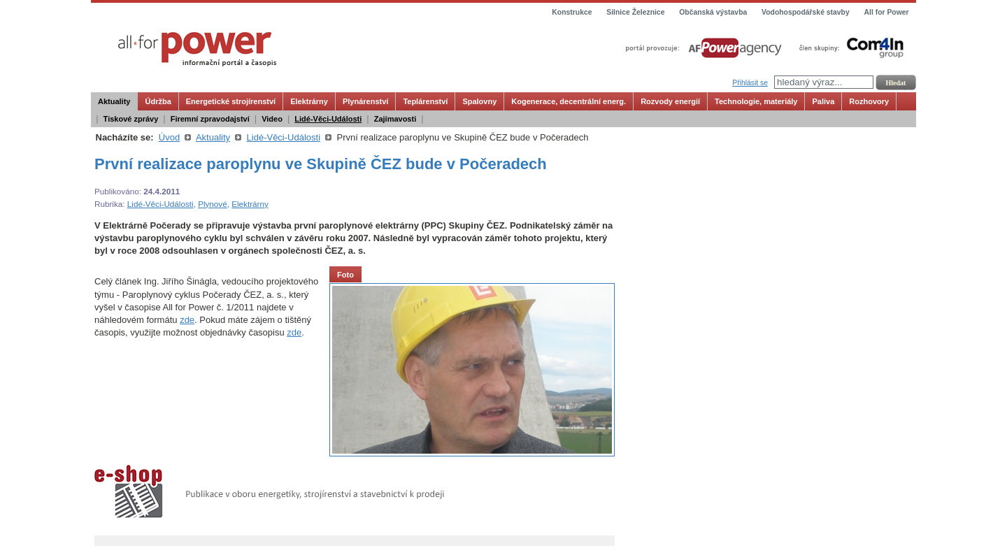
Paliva (823, 101)
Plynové (212, 203)
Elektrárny (309, 101)
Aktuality (114, 101)
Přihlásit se (750, 83)
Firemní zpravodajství (210, 119)
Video (272, 119)
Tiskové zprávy (131, 119)
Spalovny (479, 101)
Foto (345, 275)
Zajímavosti (395, 119)
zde (187, 320)
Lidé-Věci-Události (328, 119)
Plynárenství (365, 101)
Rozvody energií (670, 101)
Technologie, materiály (756, 101)
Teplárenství (425, 101)
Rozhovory (869, 101)
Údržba (158, 101)
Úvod (169, 137)
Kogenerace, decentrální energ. (568, 101)
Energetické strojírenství (231, 101)
